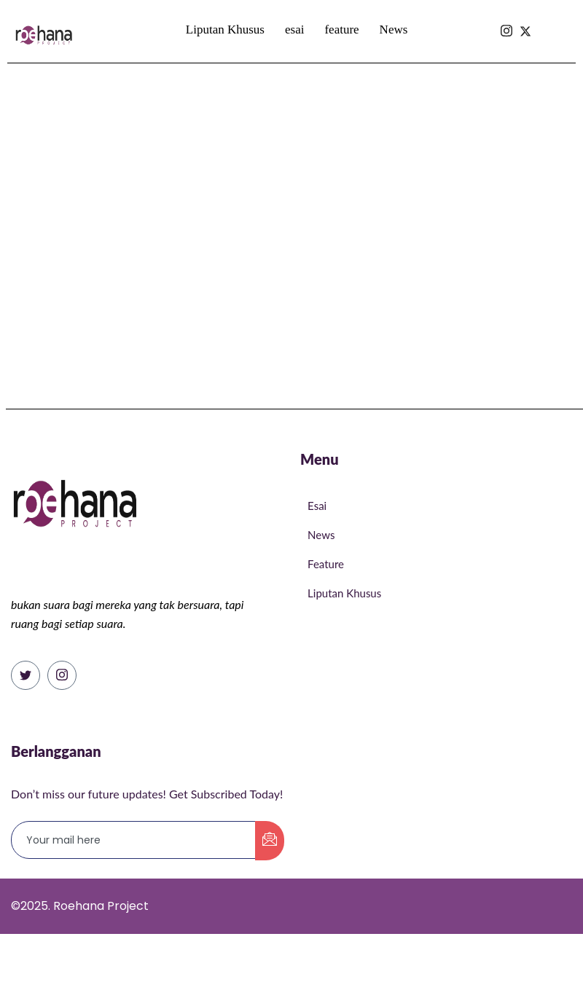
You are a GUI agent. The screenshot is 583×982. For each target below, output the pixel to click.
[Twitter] (25, 675)
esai (294, 29)
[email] (134, 840)
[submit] (269, 840)
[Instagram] (62, 675)
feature (341, 29)
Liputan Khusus (225, 29)
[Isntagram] (506, 5)
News (394, 29)
